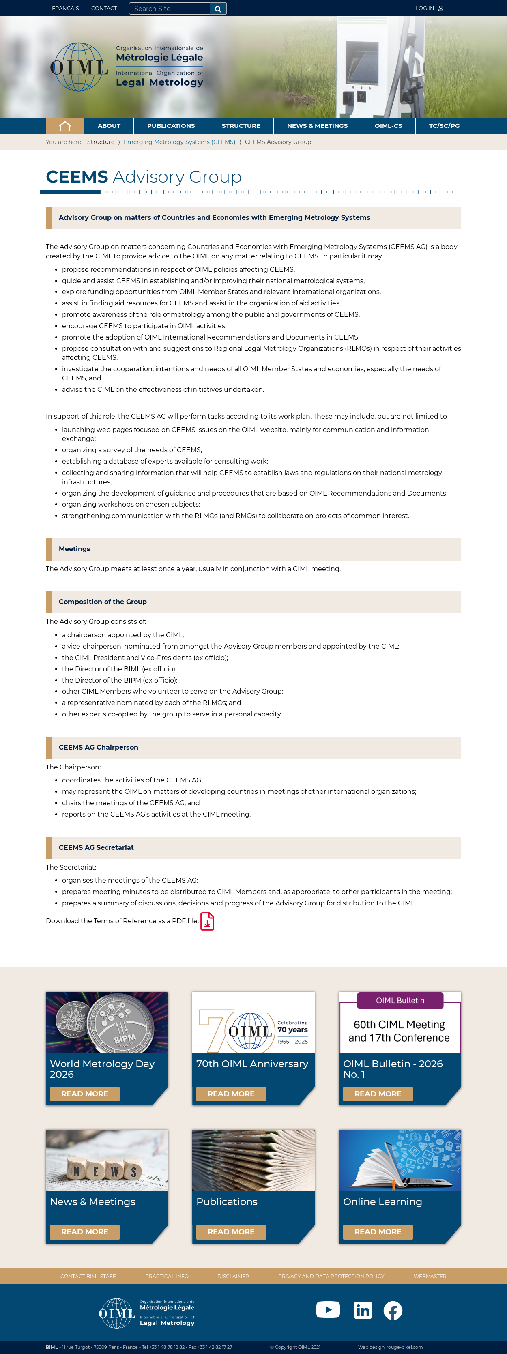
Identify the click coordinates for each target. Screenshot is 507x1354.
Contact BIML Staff (88, 1276)
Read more (84, 1094)
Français (65, 8)
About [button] (109, 125)
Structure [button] (241, 125)
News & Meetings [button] (317, 125)
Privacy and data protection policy (331, 1276)
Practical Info (167, 1276)
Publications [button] (171, 125)
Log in (429, 8)
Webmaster (430, 1276)
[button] (65, 126)
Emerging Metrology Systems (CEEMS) (180, 142)
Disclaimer (233, 1276)
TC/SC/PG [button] (444, 125)
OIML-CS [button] (388, 125)
